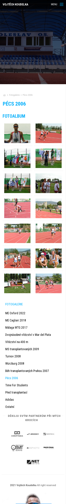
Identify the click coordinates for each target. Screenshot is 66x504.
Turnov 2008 (13, 356)
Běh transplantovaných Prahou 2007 (27, 371)
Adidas (9, 399)
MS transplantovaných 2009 (22, 349)
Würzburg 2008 (14, 363)
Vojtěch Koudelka (15, 4)
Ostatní (9, 407)
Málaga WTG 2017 (16, 327)
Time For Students (16, 385)
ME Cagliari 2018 (15, 320)
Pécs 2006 (28, 95)
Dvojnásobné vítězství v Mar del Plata (28, 335)
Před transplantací (16, 392)
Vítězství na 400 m (16, 342)
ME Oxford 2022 (15, 313)
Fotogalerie (14, 95)
